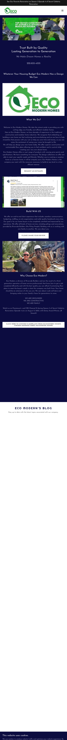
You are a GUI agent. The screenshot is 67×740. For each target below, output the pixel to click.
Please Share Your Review (33, 235)
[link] (10, 10)
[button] (62, 10)
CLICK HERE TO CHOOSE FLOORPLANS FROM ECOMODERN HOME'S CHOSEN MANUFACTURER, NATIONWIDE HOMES (33, 324)
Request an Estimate (33, 171)
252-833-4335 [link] (33, 63)
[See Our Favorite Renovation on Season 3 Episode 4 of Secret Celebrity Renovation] (33, 2)
